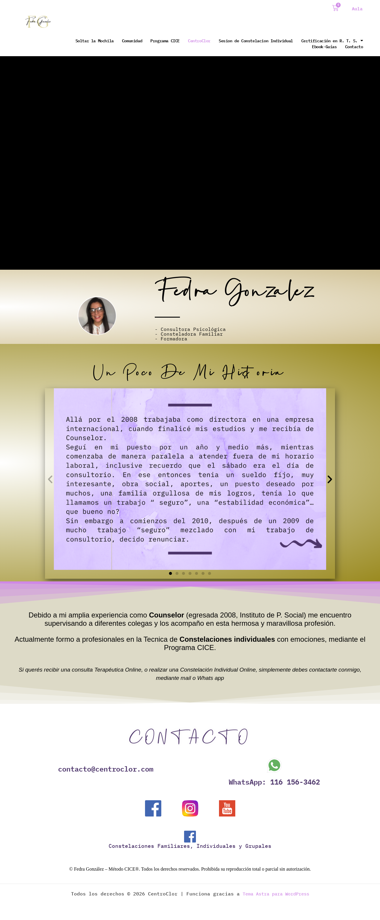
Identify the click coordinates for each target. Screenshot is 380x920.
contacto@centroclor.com (105, 769)
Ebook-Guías (324, 46)
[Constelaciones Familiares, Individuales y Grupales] (190, 837)
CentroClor (199, 40)
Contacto (354, 46)
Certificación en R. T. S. (332, 40)
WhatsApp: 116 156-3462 (274, 782)
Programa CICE (165, 40)
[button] (50, 479)
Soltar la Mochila (94, 40)
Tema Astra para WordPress (276, 894)
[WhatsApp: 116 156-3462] (274, 765)
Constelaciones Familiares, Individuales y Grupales (190, 846)
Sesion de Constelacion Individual (256, 40)
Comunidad (132, 40)
